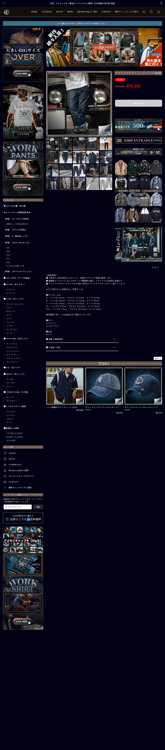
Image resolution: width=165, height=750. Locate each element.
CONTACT (106, 11)
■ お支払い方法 (53, 347)
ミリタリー (10, 415)
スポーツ (10, 419)
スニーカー (10, 382)
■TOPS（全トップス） (14, 299)
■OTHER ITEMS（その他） (16, 392)
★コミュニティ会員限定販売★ (17, 212)
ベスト (9, 307)
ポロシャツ (10, 311)
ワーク (9, 422)
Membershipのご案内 (87, 11)
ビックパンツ (11, 362)
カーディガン (11, 329)
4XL (8, 247)
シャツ (9, 318)
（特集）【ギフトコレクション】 (18, 271)
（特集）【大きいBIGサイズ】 (17, 242)
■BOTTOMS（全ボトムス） (17, 338)
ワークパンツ (11, 343)
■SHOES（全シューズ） (15, 374)
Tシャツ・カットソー (15, 304)
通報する (158, 358)
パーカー (10, 325)
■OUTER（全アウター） (15, 284)
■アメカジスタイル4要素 (15, 406)
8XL (8, 262)
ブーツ (9, 386)
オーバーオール (12, 354)
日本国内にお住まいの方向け (138, 110)
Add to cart (138, 103)
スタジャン (10, 289)
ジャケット (10, 293)
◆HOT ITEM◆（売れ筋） (15, 206)
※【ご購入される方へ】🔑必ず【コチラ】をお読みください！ (82, 23)
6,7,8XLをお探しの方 (15, 266)
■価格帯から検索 (11, 428)
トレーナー (10, 322)
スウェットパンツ (13, 358)
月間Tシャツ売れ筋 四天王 (17, 224)
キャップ (10, 397)
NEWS (70, 11)
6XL (8, 255)
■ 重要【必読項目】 (55, 339)
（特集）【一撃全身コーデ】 (16, 236)
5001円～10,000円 (14, 437)
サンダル (10, 379)
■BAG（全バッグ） (12, 367)
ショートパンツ (12, 351)
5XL (8, 251)
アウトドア (10, 411)
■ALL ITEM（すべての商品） (17, 278)
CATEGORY (47, 11)
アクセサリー (11, 401)
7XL (8, 258)
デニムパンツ (11, 347)
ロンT (8, 315)
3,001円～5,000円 (14, 433)
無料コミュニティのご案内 (126, 11)
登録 (38, 507)
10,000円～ (11, 440)
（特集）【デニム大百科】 (15, 230)
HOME (34, 11)
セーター (10, 333)
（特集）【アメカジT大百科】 (17, 219)
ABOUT (59, 11)
